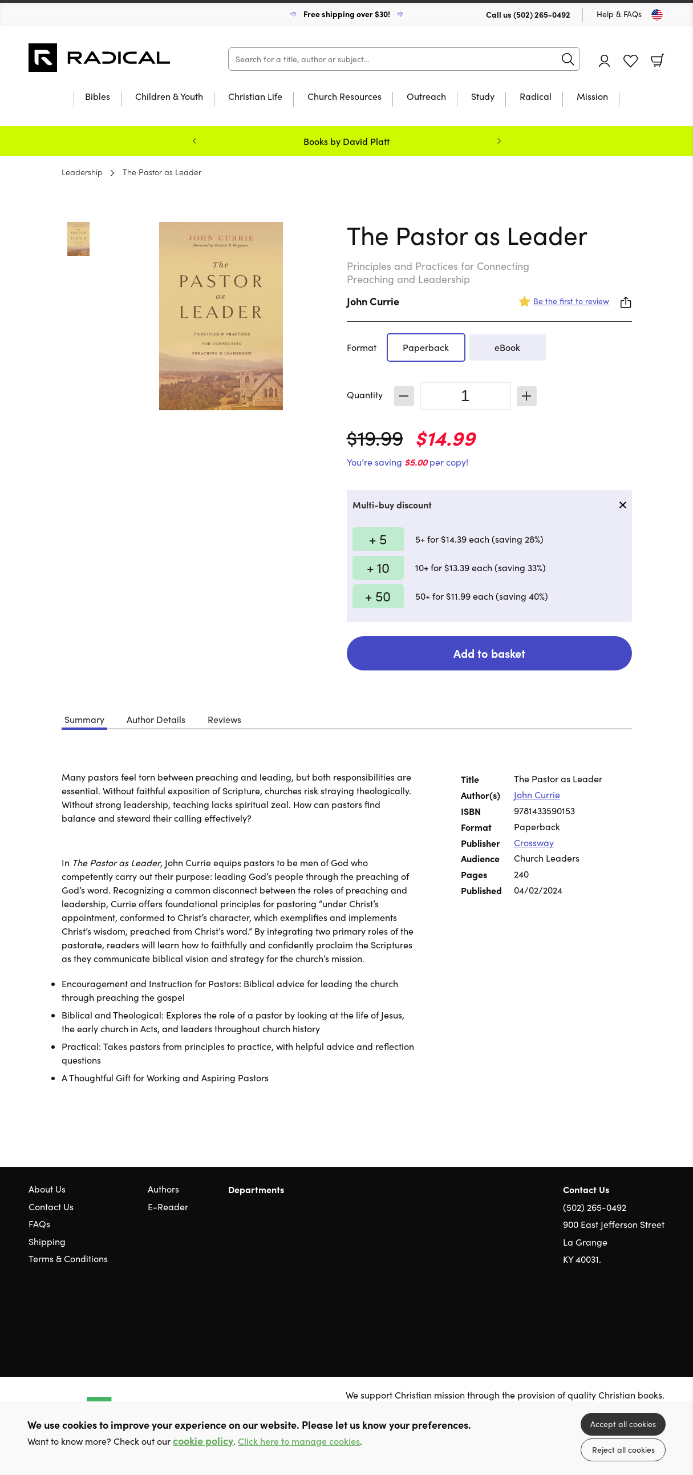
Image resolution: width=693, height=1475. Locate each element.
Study (483, 97)
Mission (592, 97)
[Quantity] (465, 396)
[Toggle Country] (657, 14)
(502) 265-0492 (541, 14)
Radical (536, 97)
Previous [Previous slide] (194, 141)
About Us (47, 1189)
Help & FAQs (619, 14)
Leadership (82, 171)
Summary (84, 719)
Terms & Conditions (68, 1258)
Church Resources (344, 97)
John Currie (373, 301)
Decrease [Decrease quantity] (404, 396)
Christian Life (255, 97)
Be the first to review (571, 301)
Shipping (47, 1241)
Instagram (658, 1314)
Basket (657, 60)
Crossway (534, 842)
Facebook (639, 1314)
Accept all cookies (623, 1424)
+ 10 (378, 567)
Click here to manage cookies (299, 1441)
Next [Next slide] (499, 141)
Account (604, 61)
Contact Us (51, 1207)
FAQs (39, 1224)
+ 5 (378, 539)
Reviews (224, 719)
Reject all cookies (623, 1449)
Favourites (630, 61)
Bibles (97, 97)
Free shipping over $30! (346, 13)
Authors (163, 1189)
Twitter (618, 1314)
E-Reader (168, 1207)
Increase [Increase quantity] (527, 396)
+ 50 (378, 596)
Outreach (426, 97)
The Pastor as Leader (162, 171)
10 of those (100, 57)
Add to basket (489, 653)
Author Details (156, 719)
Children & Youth (169, 97)
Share (626, 302)
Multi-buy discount (392, 504)
